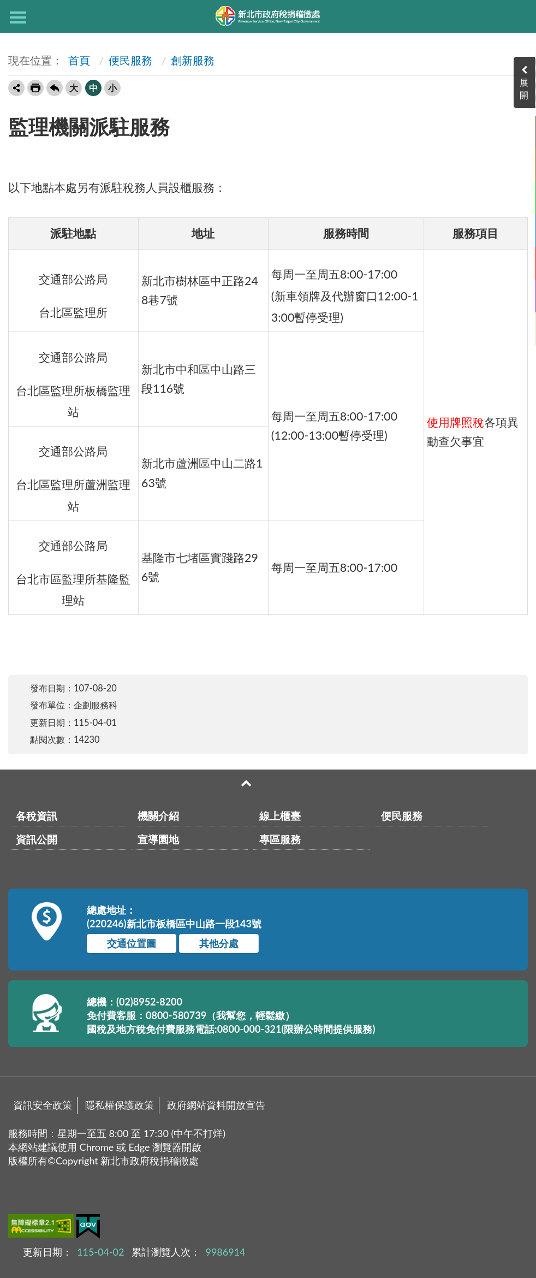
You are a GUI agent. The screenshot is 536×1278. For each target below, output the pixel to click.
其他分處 (219, 943)
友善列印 (35, 88)
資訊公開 (36, 839)
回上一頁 (54, 88)
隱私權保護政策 (119, 1105)
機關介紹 (158, 815)
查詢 (518, 16)
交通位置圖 (131, 943)
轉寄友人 (16, 88)
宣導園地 (158, 839)
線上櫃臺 (280, 815)
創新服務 (193, 60)
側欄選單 (18, 17)
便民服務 (130, 60)
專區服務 (280, 839)
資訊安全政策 (42, 1105)
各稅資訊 (36, 815)
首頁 (77, 60)
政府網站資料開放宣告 (216, 1105)
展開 (525, 88)
